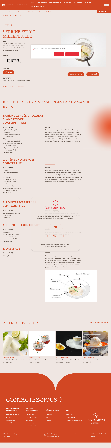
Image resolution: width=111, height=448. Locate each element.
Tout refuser (59, 54)
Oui (55, 227)
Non (55, 236)
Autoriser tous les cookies (72, 54)
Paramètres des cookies (38, 54)
